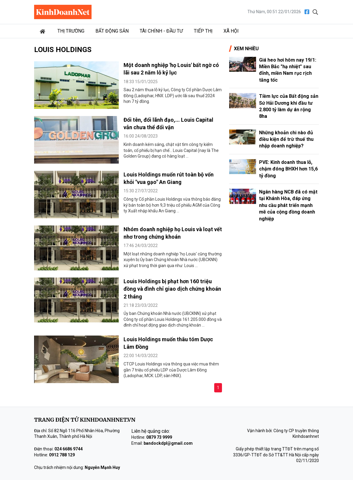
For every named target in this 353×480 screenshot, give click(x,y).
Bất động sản (112, 31)
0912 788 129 (62, 454)
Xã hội (231, 31)
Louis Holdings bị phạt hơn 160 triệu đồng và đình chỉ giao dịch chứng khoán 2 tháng (172, 288)
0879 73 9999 (159, 437)
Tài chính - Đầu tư (161, 31)
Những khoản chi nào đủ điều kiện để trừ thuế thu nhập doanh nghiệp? (286, 139)
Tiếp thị (203, 31)
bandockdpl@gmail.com (168, 443)
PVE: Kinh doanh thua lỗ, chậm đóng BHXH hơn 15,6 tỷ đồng (288, 169)
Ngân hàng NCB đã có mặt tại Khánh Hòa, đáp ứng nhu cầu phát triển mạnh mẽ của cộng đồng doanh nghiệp (288, 205)
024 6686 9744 (68, 449)
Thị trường (70, 31)
